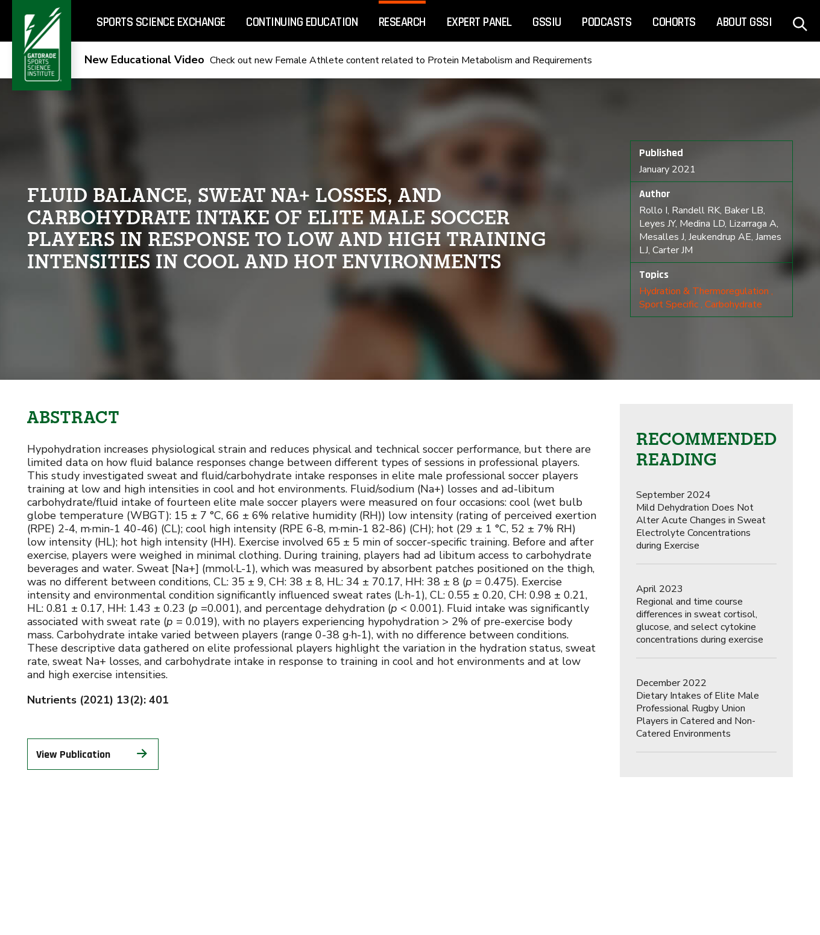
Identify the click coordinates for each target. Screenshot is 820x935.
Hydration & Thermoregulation (704, 291)
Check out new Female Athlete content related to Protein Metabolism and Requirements (338, 60)
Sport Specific (668, 304)
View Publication (93, 754)
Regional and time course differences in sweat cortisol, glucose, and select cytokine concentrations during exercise (699, 614)
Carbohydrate (733, 304)
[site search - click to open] (800, 21)
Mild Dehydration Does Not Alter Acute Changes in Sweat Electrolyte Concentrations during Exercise (701, 520)
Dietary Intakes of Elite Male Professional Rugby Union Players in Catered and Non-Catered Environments (697, 708)
